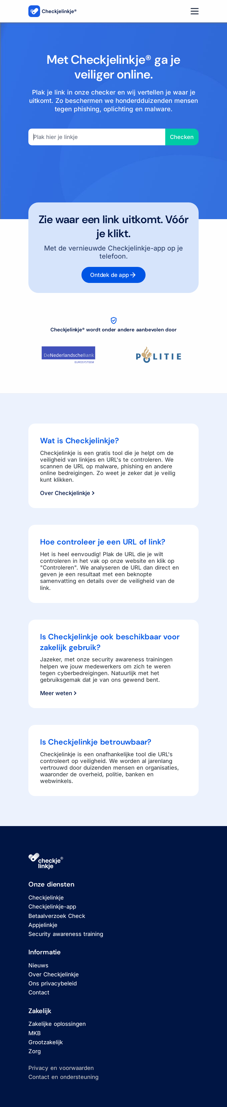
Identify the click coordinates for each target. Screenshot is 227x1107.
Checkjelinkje (46, 897)
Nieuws (38, 965)
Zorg (34, 1051)
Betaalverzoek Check (56, 916)
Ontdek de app (113, 275)
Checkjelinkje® (52, 11)
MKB (34, 1033)
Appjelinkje (42, 925)
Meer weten (58, 693)
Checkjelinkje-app (52, 906)
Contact (38, 992)
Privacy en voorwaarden (61, 1068)
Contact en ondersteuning (63, 1077)
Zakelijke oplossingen (57, 1023)
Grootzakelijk (45, 1042)
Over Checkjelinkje (67, 493)
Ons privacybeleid (52, 983)
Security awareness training (65, 934)
